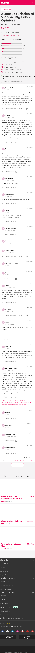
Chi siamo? (4, 563)
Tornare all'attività (6, 9)
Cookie (29, 652)
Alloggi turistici (5, 611)
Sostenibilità (4, 571)
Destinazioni (4, 581)
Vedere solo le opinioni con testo (13, 81)
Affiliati (2, 599)
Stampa (3, 567)
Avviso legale (15, 652)
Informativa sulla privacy (22, 652)
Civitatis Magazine (6, 585)
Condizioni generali (8, 652)
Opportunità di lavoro (7, 615)
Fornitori (3, 596)
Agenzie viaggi (5, 603)
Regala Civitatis (5, 575)
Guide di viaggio (6, 589)
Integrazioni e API (6, 607)
